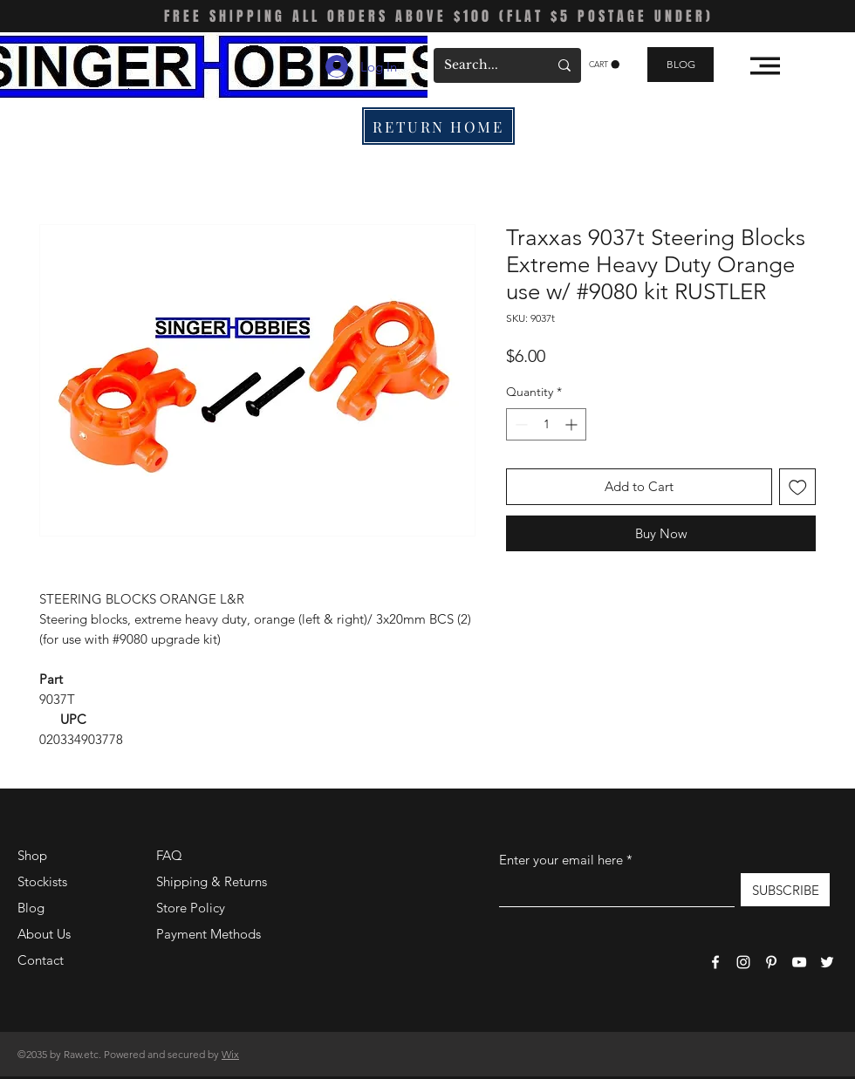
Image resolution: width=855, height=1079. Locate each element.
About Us (44, 933)
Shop (32, 855)
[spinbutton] (546, 424)
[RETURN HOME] (438, 126)
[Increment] (573, 424)
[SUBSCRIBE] (785, 889)
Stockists (42, 881)
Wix (230, 1054)
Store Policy (190, 907)
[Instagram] (743, 962)
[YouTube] (799, 962)
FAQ (169, 855)
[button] (604, 64)
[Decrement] (519, 424)
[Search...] (483, 65)
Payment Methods (210, 933)
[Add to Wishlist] (798, 487)
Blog (30, 907)
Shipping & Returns (211, 881)
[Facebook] (715, 962)
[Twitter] (827, 962)
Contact (40, 960)
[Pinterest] (771, 962)
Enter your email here (561, 859)
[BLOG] (680, 64)
